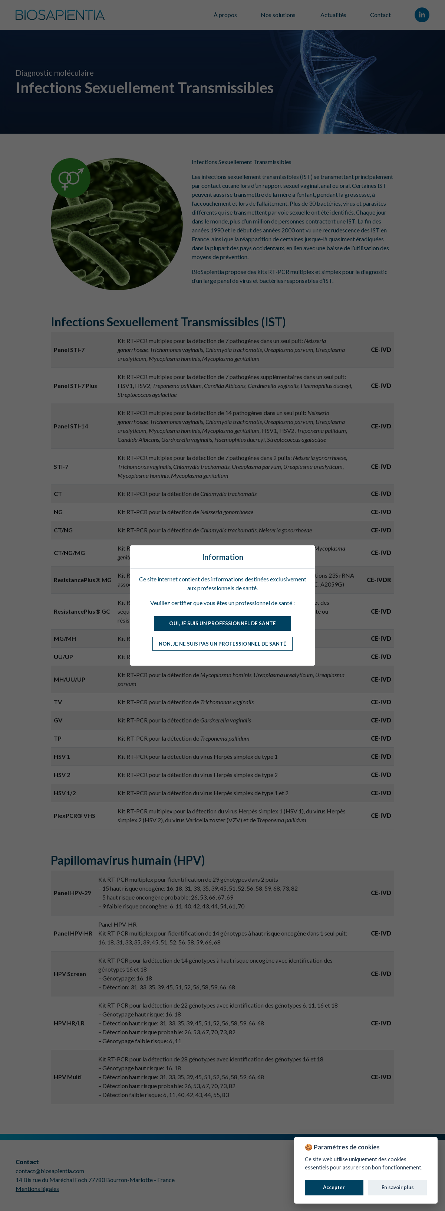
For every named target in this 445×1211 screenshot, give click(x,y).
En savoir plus (398, 1187)
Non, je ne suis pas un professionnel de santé (222, 644)
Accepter (334, 1187)
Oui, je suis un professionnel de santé (222, 623)
